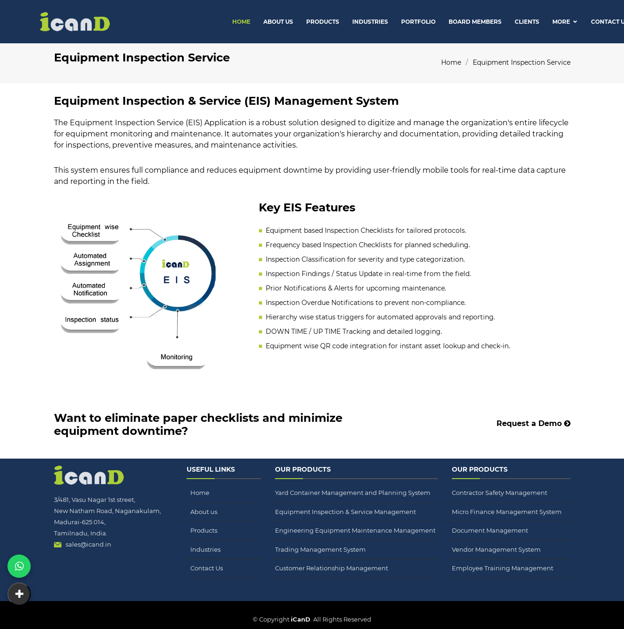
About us (203, 511)
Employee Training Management (502, 568)
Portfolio (418, 21)
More (561, 21)
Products (322, 21)
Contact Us (206, 568)
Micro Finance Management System (507, 511)
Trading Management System (320, 549)
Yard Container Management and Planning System (352, 492)
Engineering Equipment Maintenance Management (355, 530)
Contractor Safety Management (499, 492)
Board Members (475, 21)
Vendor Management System (496, 549)
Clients (527, 21)
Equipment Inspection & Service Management (345, 511)
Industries (370, 21)
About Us (278, 21)
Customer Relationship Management (331, 568)
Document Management (490, 530)
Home (241, 21)
